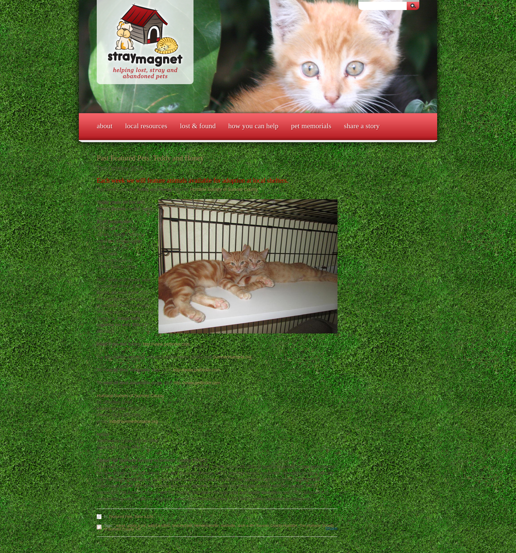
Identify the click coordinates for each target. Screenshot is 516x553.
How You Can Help (253, 126)
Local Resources (146, 126)
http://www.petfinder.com (166, 344)
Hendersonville (206, 526)
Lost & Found (198, 126)
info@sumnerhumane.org (133, 421)
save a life (246, 526)
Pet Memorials (311, 126)
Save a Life (144, 517)
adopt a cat (136, 526)
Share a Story (362, 126)
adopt (120, 526)
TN (138, 529)
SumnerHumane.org (232, 357)
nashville (228, 526)
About (105, 126)
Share (331, 528)
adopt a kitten (159, 526)
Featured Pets (120, 517)
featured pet (182, 526)
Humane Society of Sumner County (223, 189)
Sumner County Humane (276, 526)
